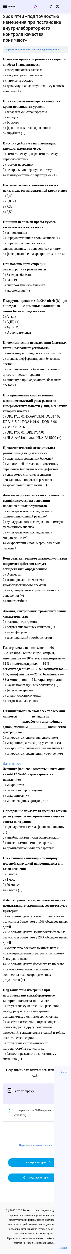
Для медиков (12, 763)
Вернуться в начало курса (35, 1145)
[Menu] (8, 7)
